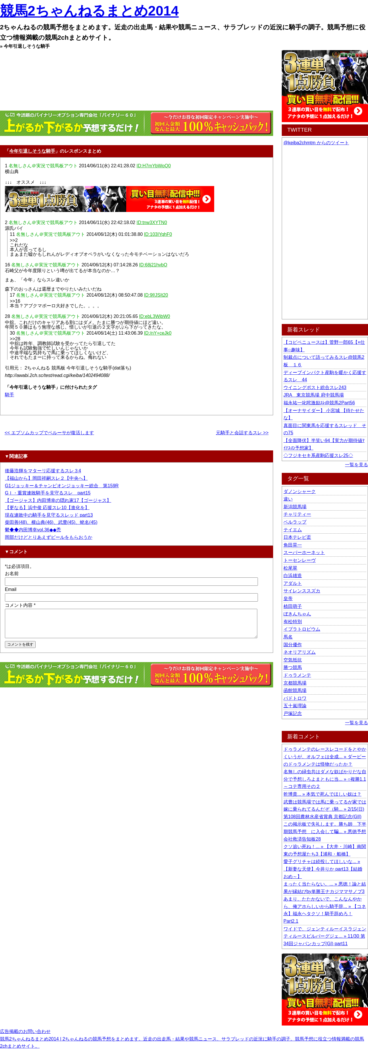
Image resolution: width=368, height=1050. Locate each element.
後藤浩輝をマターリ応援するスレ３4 (43, 470)
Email (10, 589)
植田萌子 (292, 606)
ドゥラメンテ (297, 675)
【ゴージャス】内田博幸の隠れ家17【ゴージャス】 (58, 500)
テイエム (292, 529)
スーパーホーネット (304, 552)
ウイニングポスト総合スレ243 (314, 387)
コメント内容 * (20, 605)
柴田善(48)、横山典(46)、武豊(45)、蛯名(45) (51, 522)
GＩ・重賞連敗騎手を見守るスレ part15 (48, 492)
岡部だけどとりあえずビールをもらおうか (48, 537)
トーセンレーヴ (299, 560)
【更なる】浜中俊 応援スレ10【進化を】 (47, 507)
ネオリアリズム (299, 652)
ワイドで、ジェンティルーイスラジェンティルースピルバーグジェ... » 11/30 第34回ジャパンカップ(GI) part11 (324, 936)
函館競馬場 (294, 690)
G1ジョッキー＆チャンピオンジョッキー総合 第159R (62, 485)
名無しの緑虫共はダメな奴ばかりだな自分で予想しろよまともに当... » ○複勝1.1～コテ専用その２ (324, 779)
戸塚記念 (292, 713)
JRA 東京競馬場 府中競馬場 (313, 395)
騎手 (9, 394)
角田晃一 (292, 545)
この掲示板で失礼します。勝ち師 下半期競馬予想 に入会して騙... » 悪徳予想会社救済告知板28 (324, 831)
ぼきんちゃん (297, 613)
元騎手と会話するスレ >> (242, 432)
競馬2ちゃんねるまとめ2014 (89, 10)
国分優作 (292, 644)
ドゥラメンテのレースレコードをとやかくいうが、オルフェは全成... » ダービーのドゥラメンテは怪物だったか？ (324, 756)
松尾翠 (290, 568)
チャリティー (297, 514)
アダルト (292, 583)
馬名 (288, 636)
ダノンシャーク (299, 491)
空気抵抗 (292, 659)
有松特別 (292, 621)
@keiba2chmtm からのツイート (316, 142)
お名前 (12, 573)
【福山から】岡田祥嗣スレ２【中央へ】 (46, 478)
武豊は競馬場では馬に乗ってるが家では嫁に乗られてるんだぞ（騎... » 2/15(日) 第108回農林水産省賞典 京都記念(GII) (324, 809)
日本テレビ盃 (297, 537)
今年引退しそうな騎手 (32, 151)
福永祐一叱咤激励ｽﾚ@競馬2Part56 (319, 402)
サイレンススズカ (301, 590)
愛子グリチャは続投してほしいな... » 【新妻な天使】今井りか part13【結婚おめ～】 (322, 869)
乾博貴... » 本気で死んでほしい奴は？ (322, 794)
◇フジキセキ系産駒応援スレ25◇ (318, 455)
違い (288, 498)
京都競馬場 (294, 683)
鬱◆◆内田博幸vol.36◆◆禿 (33, 529)
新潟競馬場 (294, 506)
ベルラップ (294, 522)
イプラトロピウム (301, 629)
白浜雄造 (292, 575)
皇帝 (288, 598)
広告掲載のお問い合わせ (25, 1031)
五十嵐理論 (294, 705)
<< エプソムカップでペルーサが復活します (49, 432)
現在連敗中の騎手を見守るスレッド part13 (49, 515)
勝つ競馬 (292, 667)
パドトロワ (294, 698)
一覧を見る (356, 464)
